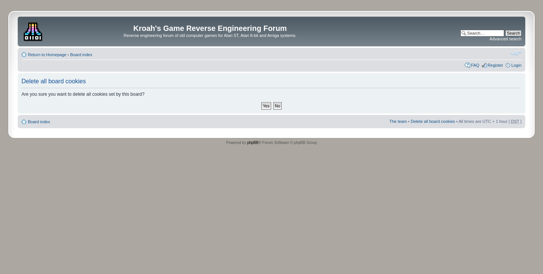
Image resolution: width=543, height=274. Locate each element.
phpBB (252, 143)
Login (516, 65)
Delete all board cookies (433, 121)
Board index (81, 54)
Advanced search (505, 39)
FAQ (475, 65)
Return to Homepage (47, 54)
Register (495, 65)
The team (398, 121)
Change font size (516, 53)
